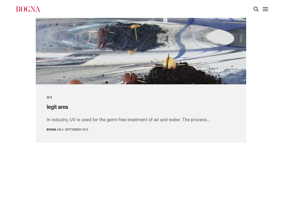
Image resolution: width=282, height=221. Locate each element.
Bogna (51, 129)
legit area (57, 107)
